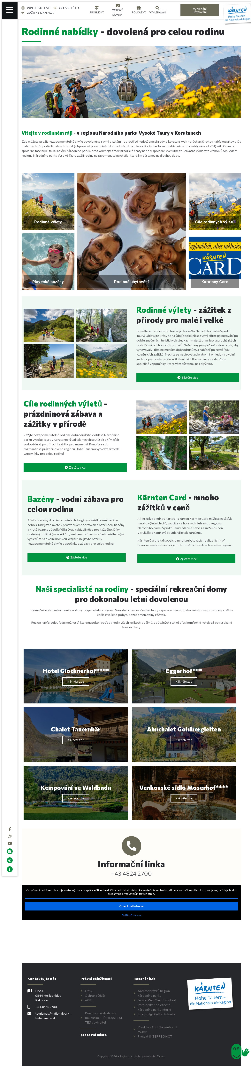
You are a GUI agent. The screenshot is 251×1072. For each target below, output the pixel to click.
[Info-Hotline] (133, 846)
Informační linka (133, 863)
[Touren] (97, 8)
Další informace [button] (133, 915)
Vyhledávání (157, 12)
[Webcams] (118, 6)
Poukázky (139, 12)
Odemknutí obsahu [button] (133, 906)
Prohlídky (97, 12)
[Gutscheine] (139, 8)
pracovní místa (96, 1034)
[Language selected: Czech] (173, 10)
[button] (29, 82)
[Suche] (157, 8)
